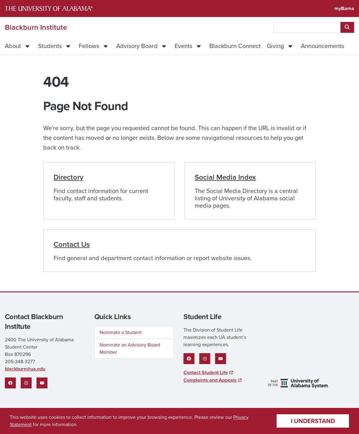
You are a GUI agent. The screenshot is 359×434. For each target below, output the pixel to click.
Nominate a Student (120, 332)
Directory (68, 177)
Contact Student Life (205, 372)
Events (183, 45)
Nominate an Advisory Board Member (129, 348)
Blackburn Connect (235, 45)
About (13, 45)
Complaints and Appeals (210, 380)
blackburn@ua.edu (25, 368)
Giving (275, 45)
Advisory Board (137, 45)
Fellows (89, 45)
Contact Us (72, 244)
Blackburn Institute (36, 27)
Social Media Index (225, 177)
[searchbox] (306, 27)
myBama (344, 8)
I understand (313, 420)
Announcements (322, 45)
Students (50, 45)
